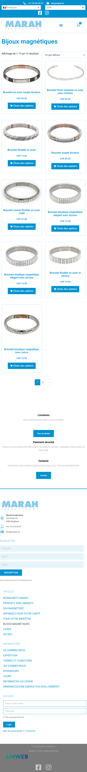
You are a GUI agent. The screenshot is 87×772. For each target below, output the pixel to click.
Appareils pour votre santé (21, 613)
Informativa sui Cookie (18, 681)
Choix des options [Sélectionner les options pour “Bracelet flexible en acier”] (23, 163)
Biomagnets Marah (15, 598)
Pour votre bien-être (17, 618)
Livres (7, 629)
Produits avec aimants (18, 603)
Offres (7, 634)
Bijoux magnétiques (16, 623)
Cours (7, 676)
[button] (61, 25)
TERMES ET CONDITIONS (17, 660)
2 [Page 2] (43, 382)
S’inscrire (30, 731)
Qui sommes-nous (14, 665)
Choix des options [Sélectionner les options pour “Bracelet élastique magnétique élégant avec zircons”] (67, 228)
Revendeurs (11, 671)
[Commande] (63, 55)
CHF (49, 7)
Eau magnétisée (13, 608)
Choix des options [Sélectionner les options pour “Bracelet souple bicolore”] (67, 166)
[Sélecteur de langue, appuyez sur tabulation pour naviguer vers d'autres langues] (21, 7)
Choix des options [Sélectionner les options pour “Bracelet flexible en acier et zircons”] (67, 289)
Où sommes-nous (14, 650)
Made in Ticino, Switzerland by (43, 751)
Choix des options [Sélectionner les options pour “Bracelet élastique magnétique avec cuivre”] (23, 365)
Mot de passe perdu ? (13, 731)
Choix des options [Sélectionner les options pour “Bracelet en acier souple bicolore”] (23, 105)
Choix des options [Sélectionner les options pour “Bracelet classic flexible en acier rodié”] (23, 226)
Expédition (10, 655)
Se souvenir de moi (13, 717)
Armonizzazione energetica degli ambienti (31, 686)
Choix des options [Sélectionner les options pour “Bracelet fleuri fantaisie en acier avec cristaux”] (67, 106)
